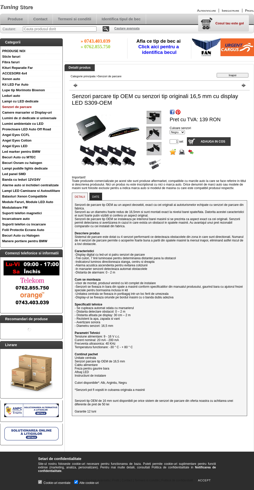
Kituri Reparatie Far (17, 68)
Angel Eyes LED (15, 146)
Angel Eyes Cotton (17, 140)
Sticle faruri (11, 56)
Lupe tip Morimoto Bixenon (23, 90)
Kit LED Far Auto (15, 84)
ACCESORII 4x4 (14, 73)
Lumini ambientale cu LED (23, 124)
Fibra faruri (11, 62)
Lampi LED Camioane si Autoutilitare (31, 191)
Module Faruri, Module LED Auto (27, 202)
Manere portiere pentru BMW (24, 241)
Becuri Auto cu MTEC (19, 157)
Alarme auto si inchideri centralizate (30, 185)
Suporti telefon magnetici (22, 213)
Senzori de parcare (17, 107)
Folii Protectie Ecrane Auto (23, 230)
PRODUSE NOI (13, 51)
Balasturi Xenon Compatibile (24, 196)
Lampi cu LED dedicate (20, 101)
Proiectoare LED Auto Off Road (26, 129)
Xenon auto (11, 79)
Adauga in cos (213, 141)
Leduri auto (11, 96)
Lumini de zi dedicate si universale (29, 118)
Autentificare (206, 10)
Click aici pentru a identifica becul (159, 49)
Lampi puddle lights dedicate (25, 168)
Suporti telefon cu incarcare (24, 224)
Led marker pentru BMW (21, 152)
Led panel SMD (14, 174)
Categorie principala (83, 76)
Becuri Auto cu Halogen (21, 235)
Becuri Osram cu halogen (22, 163)
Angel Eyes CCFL (16, 135)
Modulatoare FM (15, 207)
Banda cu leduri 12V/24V (21, 179)
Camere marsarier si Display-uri (27, 112)
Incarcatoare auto (16, 219)
